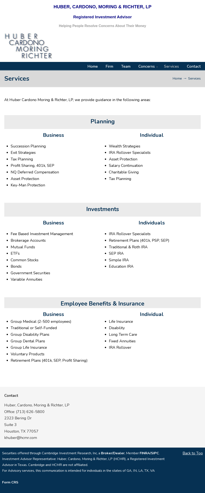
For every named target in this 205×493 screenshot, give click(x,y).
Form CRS (10, 482)
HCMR (28, 46)
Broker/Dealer (112, 453)
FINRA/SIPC (149, 453)
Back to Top (193, 453)
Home (177, 78)
